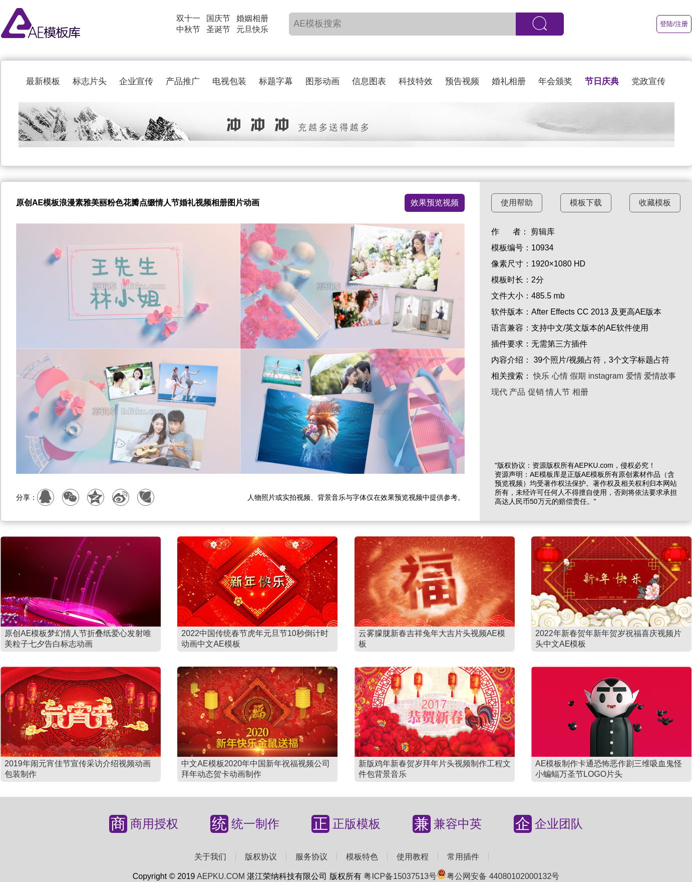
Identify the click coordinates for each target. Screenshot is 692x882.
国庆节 (218, 18)
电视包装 (229, 81)
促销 (536, 392)
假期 (578, 376)
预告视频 (462, 81)
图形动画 (322, 81)
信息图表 (369, 81)
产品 (517, 392)
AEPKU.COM (221, 876)
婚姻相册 (252, 18)
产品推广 (183, 81)
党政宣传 (648, 81)
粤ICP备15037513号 (400, 876)
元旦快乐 (252, 29)
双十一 (188, 18)
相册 (580, 392)
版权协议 (261, 856)
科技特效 (416, 81)
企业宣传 (136, 81)
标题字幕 (276, 81)
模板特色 (362, 856)
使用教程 (413, 856)
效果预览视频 (435, 202)
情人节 (558, 392)
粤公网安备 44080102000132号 (498, 876)
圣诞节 (218, 29)
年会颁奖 (555, 81)
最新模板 (43, 81)
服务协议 (311, 856)
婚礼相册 (509, 81)
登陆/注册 (674, 24)
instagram (605, 376)
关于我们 (210, 856)
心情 (560, 376)
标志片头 (90, 81)
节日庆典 (602, 81)
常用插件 (463, 856)
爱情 (634, 376)
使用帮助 (517, 202)
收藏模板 (655, 202)
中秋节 (188, 29)
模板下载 (586, 202)
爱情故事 (660, 376)
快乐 (541, 376)
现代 (499, 392)
